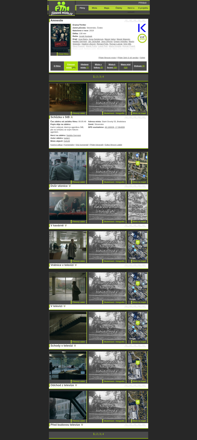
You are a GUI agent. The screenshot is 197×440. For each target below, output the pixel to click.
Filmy (82, 8)
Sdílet (142, 57)
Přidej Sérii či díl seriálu (128, 57)
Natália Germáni (80, 41)
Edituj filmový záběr (113, 145)
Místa (94, 8)
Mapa (106, 8)
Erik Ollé (127, 44)
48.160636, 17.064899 (115, 127)
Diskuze (139, 66)
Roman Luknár (115, 44)
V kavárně (57, 225)
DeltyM (67, 141)
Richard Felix (102, 44)
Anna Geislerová (96, 39)
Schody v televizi (62, 345)
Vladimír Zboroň (88, 44)
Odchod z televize (62, 385)
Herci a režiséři (130, 10)
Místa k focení (112, 66)
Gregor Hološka (121, 41)
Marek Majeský (123, 39)
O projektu (143, 8)
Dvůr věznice (59, 185)
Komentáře (69, 145)
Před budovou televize (65, 424)
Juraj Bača (83, 39)
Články (119, 8)
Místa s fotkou (98, 66)
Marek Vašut (110, 39)
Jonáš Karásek (85, 36)
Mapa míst (126, 66)
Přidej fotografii (96, 145)
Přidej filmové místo (107, 57)
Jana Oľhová (107, 41)
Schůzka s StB (60, 117)
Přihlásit (142, 3)
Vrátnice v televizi (62, 265)
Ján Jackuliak (94, 41)
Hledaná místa (84, 66)
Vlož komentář (82, 145)
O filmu (57, 66)
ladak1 (67, 138)
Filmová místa (70, 66)
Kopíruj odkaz (56, 145)
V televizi (56, 306)
